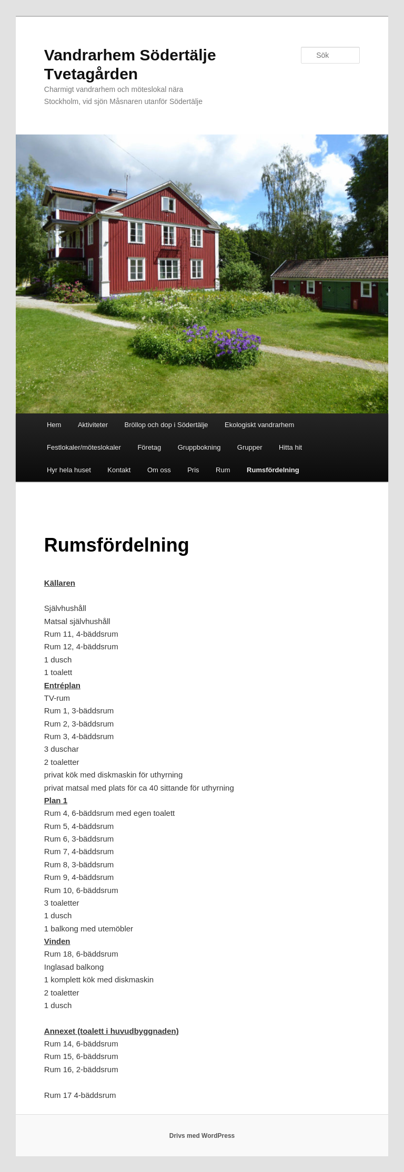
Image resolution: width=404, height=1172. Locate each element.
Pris (193, 470)
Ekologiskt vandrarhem (259, 425)
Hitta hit (290, 447)
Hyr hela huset (69, 470)
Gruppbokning (199, 447)
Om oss (159, 470)
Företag (149, 447)
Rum (223, 470)
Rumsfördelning (273, 470)
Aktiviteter (93, 425)
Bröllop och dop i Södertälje (166, 425)
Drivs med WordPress (202, 1135)
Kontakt (118, 470)
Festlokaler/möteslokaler (84, 447)
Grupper (249, 447)
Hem (54, 425)
